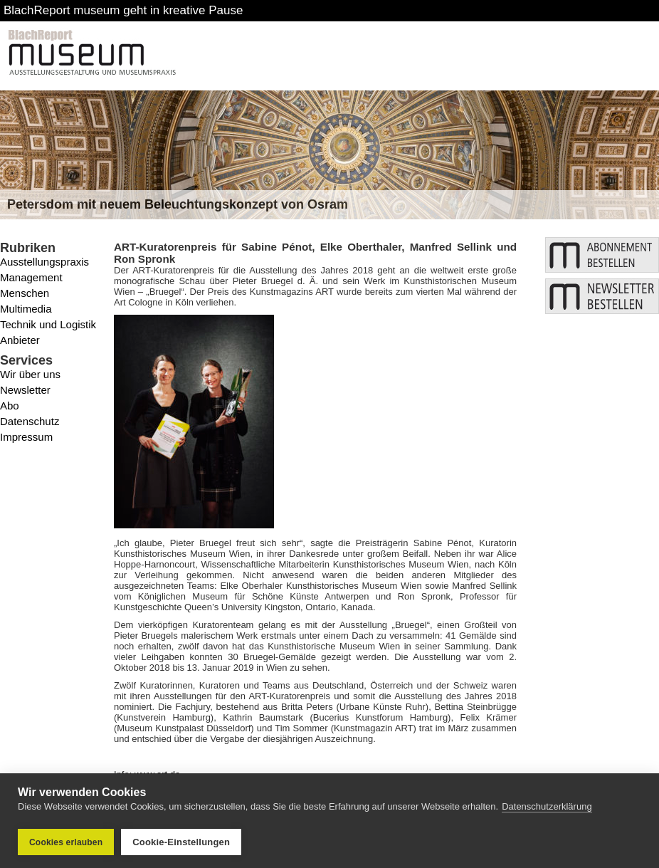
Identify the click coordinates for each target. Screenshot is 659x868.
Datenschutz (29, 421)
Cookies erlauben (65, 842)
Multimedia (26, 309)
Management (31, 277)
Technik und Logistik (48, 324)
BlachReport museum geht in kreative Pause (123, 10)
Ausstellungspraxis (44, 262)
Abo (9, 405)
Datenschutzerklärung (546, 807)
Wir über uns (30, 374)
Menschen (24, 293)
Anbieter (20, 340)
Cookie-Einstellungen (181, 842)
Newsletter (25, 390)
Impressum (26, 437)
